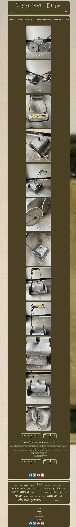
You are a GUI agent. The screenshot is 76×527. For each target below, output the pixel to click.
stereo (51, 501)
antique (15, 488)
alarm (45, 501)
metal (20, 485)
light (42, 492)
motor (57, 501)
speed (32, 485)
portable (31, 488)
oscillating (49, 488)
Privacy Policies (39, 513)
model (24, 491)
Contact (39, 511)
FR (40, 519)
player (26, 485)
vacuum (42, 496)
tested (64, 489)
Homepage (38, 508)
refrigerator (47, 485)
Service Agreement (38, 516)
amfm (32, 492)
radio (18, 495)
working (54, 492)
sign (46, 492)
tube (58, 488)
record (37, 492)
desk (31, 496)
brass (26, 496)
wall (61, 496)
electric (23, 500)
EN (37, 519)
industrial (39, 489)
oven (16, 485)
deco (36, 496)
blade (55, 485)
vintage (52, 495)
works (14, 491)
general (36, 500)
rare (23, 488)
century (63, 492)
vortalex (61, 485)
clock (39, 484)
